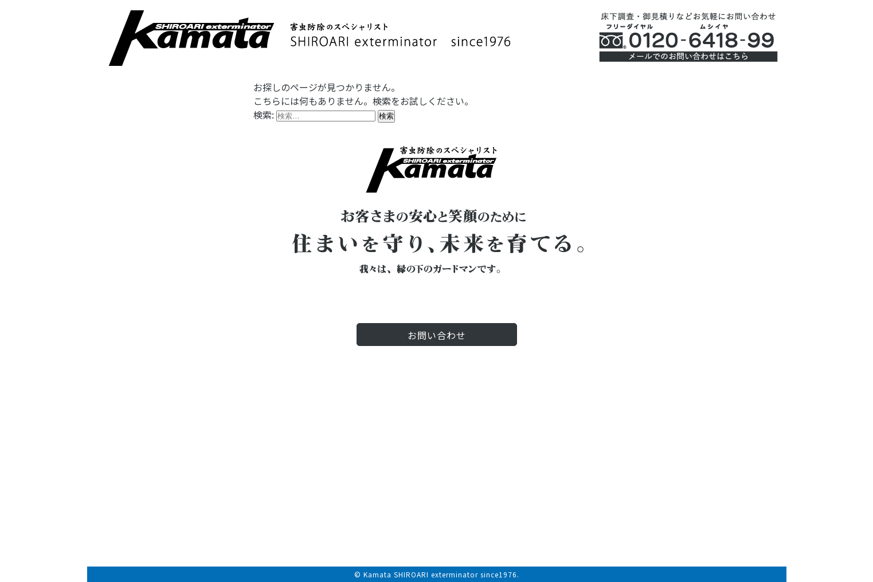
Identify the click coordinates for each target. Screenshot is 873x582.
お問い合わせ (437, 335)
